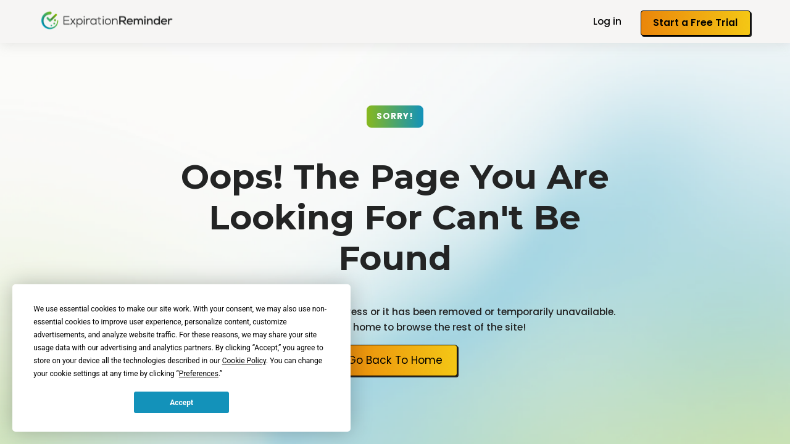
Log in (607, 21)
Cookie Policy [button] (244, 360)
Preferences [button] (198, 373)
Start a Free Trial (695, 22)
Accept (181, 402)
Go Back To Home (395, 360)
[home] (107, 20)
